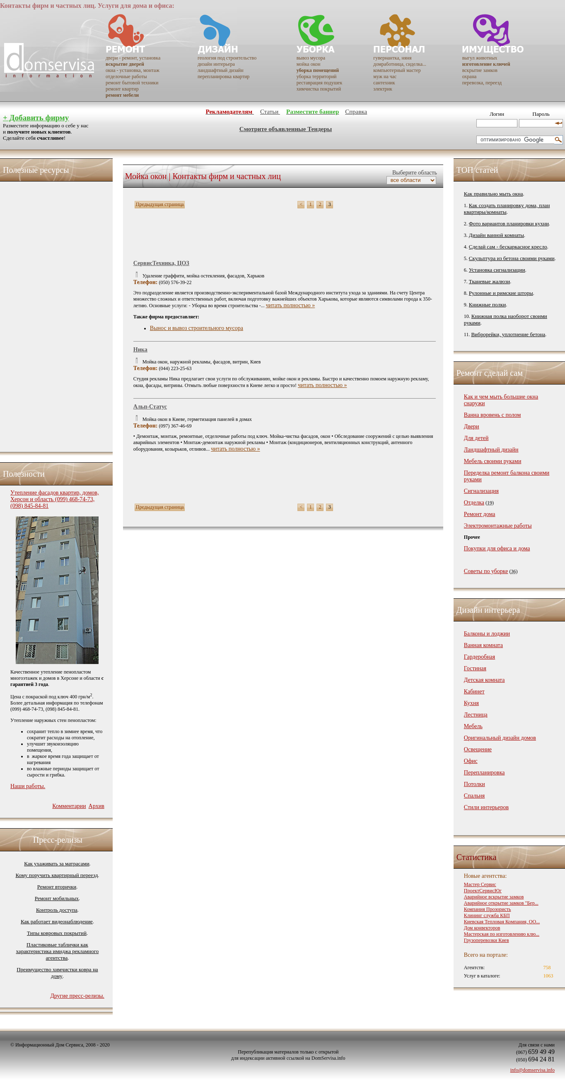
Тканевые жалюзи (489, 281)
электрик (382, 89)
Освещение (478, 749)
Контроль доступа (56, 910)
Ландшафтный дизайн (491, 450)
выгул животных (479, 58)
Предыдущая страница (160, 204)
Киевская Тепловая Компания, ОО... (502, 922)
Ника (140, 349)
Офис (471, 761)
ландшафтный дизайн (221, 70)
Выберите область (414, 173)
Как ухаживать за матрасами (56, 863)
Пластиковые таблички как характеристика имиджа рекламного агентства (57, 951)
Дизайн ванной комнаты (496, 235)
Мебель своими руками (493, 461)
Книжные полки (487, 304)
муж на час (384, 76)
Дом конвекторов (482, 928)
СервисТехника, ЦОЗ (161, 263)
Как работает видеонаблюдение (57, 921)
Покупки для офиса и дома (497, 548)
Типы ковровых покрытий (57, 933)
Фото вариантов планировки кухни (509, 223)
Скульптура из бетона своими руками (512, 258)
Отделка (474, 502)
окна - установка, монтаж (132, 70)
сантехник (384, 83)
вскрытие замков (479, 70)
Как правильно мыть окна (493, 194)
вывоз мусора (311, 58)
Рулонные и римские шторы (501, 293)
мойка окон (309, 64)
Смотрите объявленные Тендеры (285, 129)
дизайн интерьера (216, 64)
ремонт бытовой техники (132, 83)
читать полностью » (290, 305)
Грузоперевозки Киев (486, 940)
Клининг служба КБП (487, 915)
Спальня (474, 796)
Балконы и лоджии (487, 634)
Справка (356, 111)
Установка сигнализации (497, 270)
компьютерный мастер (397, 70)
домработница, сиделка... (399, 64)
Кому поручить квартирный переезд (57, 875)
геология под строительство (227, 58)
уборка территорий (317, 76)
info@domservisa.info (532, 1070)
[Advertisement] (43, 315)
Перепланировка (484, 772)
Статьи (270, 111)
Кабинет (474, 691)
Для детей (476, 438)
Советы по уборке (486, 571)
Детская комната (484, 680)
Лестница (476, 715)
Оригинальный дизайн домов (500, 738)
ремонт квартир (122, 89)
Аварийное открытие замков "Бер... (501, 903)
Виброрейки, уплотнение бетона (508, 334)
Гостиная (475, 668)
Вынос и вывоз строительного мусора (196, 328)
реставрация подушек (320, 83)
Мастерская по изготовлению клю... (501, 934)
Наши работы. (27, 786)
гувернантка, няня (392, 58)
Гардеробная (479, 657)
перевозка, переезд (482, 83)
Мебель (473, 726)
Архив (96, 806)
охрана (469, 76)
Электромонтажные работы (498, 526)
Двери (471, 426)
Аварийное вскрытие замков (494, 897)
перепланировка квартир (223, 76)
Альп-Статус (150, 407)
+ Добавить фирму (36, 117)
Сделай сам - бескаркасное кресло (508, 247)
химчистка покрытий (319, 89)
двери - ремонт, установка (133, 58)
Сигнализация (481, 491)
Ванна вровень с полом (492, 415)
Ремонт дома (479, 514)
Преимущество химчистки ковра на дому (57, 972)
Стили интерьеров (486, 807)
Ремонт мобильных (57, 898)
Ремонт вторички (57, 887)
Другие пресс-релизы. (77, 996)
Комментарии (69, 806)
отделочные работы (126, 76)
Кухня (471, 703)
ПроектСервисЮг (483, 891)
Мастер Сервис (480, 884)
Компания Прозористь (487, 909)
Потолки (474, 784)
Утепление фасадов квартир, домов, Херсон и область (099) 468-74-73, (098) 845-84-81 (54, 499)
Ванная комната (483, 645)
